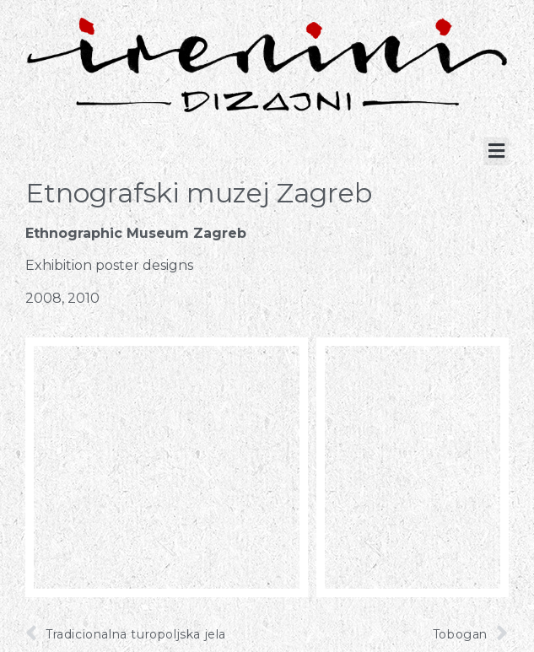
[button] (496, 151)
